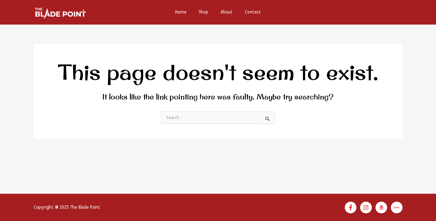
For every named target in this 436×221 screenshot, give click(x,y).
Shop (203, 12)
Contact (253, 12)
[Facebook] (350, 207)
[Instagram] (366, 207)
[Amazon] (381, 207)
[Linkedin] (397, 207)
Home (181, 12)
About (227, 12)
